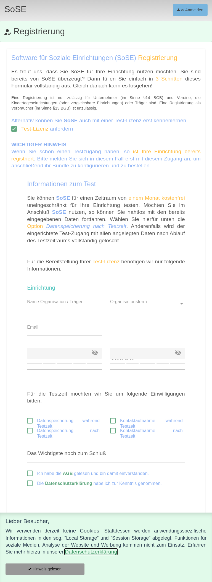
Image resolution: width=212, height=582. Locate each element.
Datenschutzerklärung (91, 552)
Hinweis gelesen (45, 569)
